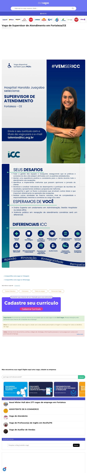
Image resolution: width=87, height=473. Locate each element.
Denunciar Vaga (56, 291)
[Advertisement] (43, 44)
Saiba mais (80, 334)
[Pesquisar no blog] (39, 445)
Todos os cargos (40, 291)
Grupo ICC (17, 285)
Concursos (25, 291)
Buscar (82, 377)
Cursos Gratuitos (10, 291)
